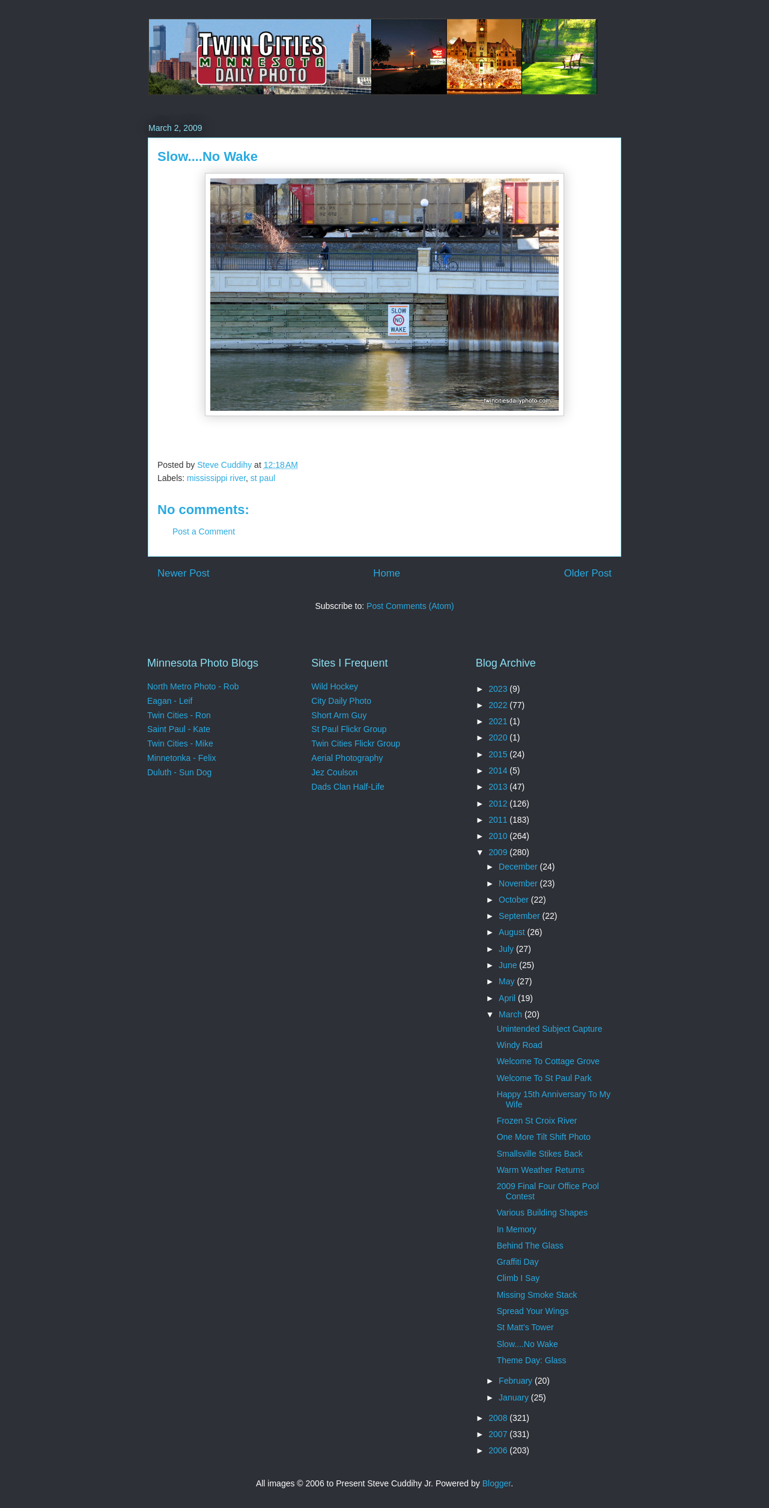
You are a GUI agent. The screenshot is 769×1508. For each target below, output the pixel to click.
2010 (498, 836)
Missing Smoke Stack (537, 1295)
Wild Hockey (334, 686)
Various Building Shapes (542, 1212)
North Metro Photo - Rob (193, 686)
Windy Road (520, 1045)
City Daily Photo (341, 701)
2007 (498, 1434)
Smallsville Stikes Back (540, 1153)
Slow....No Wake (527, 1344)
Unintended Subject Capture (550, 1029)
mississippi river (216, 478)
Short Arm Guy (338, 715)
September (520, 916)
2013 (498, 787)
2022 (498, 705)
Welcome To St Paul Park (544, 1078)
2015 (498, 754)
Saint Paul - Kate (178, 729)
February (517, 1380)
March (511, 1014)
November (519, 883)
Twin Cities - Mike (180, 743)
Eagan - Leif (170, 701)
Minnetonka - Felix (181, 758)
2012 (498, 803)
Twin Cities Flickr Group (355, 743)
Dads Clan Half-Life (347, 787)
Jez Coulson (334, 772)
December (519, 866)
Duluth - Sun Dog (179, 772)
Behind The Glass (530, 1245)
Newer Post (183, 573)
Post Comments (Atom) (410, 606)
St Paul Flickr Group (348, 729)
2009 (498, 852)
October (515, 899)
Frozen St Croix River (537, 1120)
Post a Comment (203, 531)
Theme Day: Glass (532, 1360)
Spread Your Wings (533, 1311)
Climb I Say (518, 1278)
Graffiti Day (518, 1262)
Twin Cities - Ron (179, 715)
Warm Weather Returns (541, 1170)
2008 (498, 1418)
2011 (498, 820)
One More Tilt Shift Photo (544, 1137)
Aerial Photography (347, 758)
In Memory (516, 1229)
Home (386, 573)
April (508, 998)
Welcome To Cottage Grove (548, 1061)
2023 (498, 689)
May (508, 981)
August (513, 932)
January (515, 1397)
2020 (498, 737)
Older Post (588, 573)
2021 (498, 721)
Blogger (496, 1483)
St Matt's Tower (525, 1327)
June (509, 965)
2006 (498, 1450)
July (507, 949)
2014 (498, 770)
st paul (263, 478)
